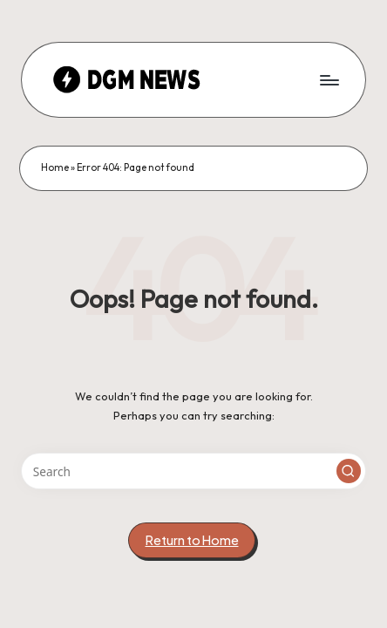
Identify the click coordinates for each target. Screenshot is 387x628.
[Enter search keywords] (193, 471)
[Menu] (328, 80)
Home (55, 167)
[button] (348, 471)
